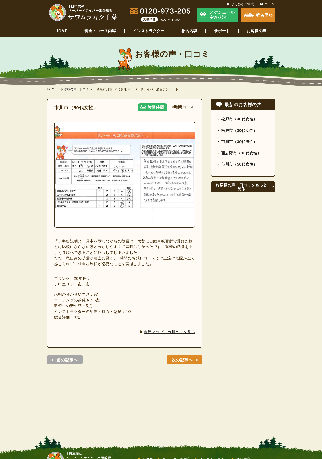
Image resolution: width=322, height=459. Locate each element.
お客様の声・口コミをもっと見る (241, 187)
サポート (222, 31)
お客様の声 (257, 31)
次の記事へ (182, 360)
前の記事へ (67, 360)
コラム (269, 4)
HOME (61, 31)
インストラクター (149, 31)
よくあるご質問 (242, 4)
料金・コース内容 (100, 31)
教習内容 (189, 31)
